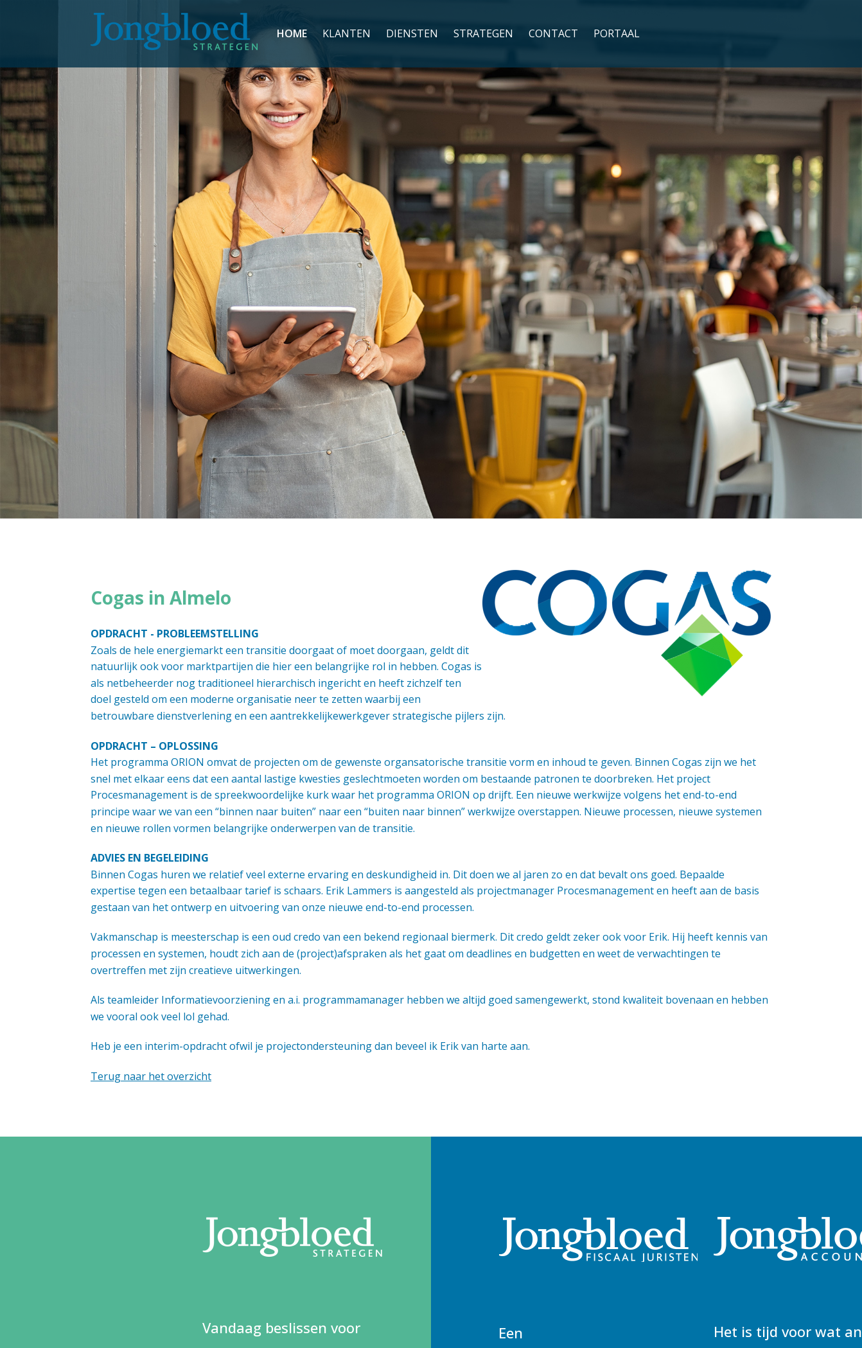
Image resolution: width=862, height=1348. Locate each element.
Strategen (483, 33)
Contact (553, 33)
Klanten (346, 33)
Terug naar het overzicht (151, 1076)
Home (292, 33)
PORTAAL (617, 33)
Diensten (412, 33)
